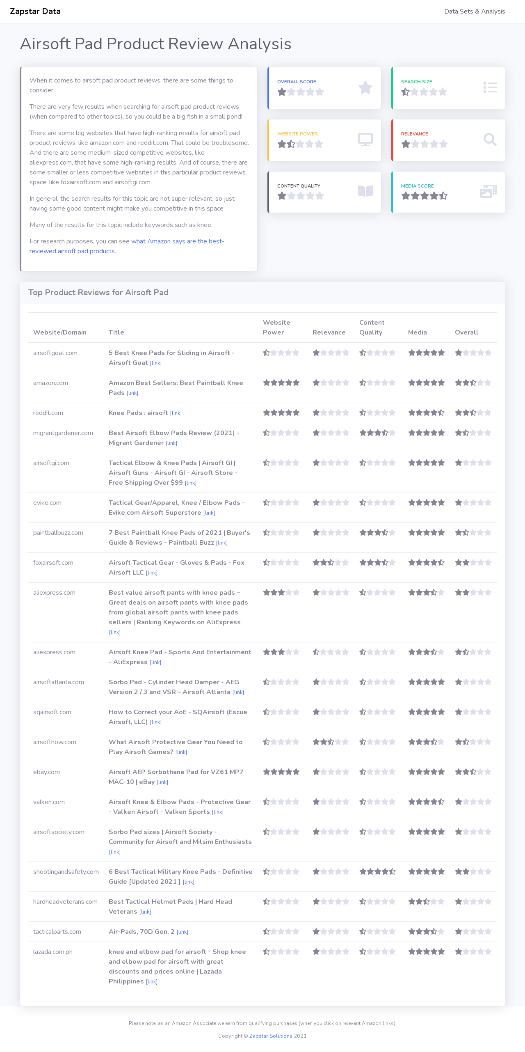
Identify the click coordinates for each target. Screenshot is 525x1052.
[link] (156, 363)
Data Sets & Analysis (474, 11)
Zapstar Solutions (270, 1036)
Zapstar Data (35, 11)
